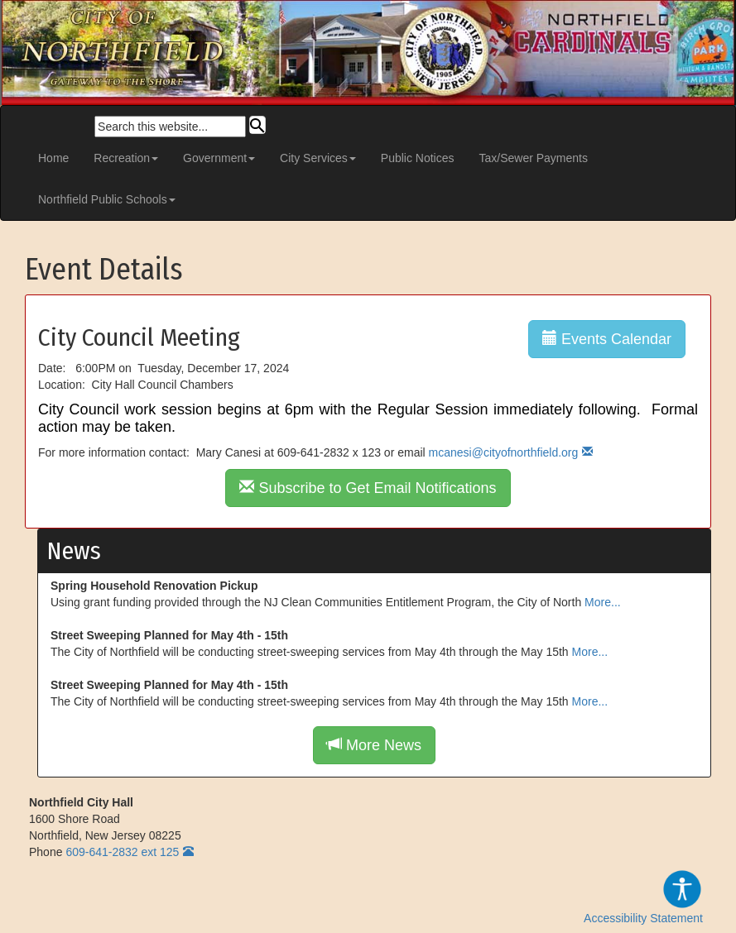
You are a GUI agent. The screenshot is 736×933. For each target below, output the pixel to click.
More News (374, 745)
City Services (318, 158)
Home (53, 158)
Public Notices (418, 158)
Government (219, 158)
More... (602, 602)
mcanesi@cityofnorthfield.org (504, 452)
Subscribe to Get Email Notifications (367, 487)
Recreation (126, 158)
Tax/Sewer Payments (534, 158)
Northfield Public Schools (107, 199)
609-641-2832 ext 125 (122, 852)
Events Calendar (606, 338)
